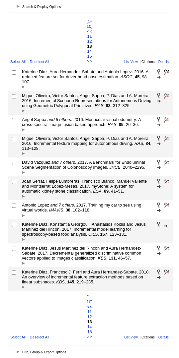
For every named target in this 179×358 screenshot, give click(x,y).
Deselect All (39, 62)
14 (89, 51)
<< (89, 31)
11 (89, 36)
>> (89, 61)
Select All (18, 62)
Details (163, 62)
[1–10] (90, 24)
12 (89, 41)
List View (131, 62)
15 (89, 56)
